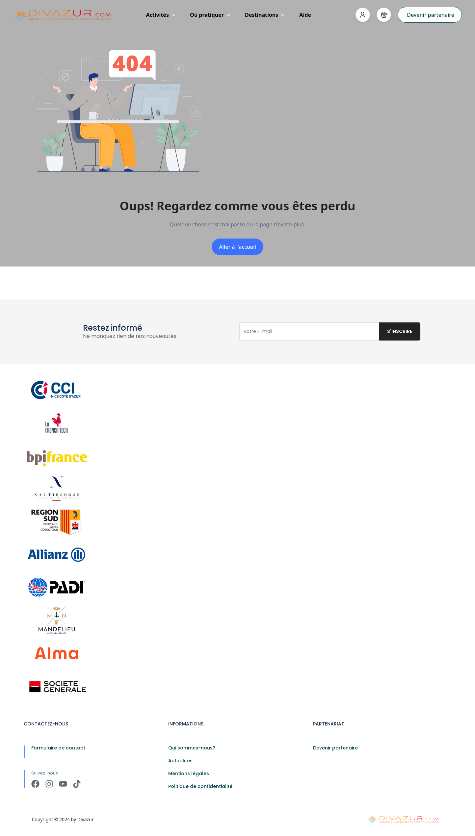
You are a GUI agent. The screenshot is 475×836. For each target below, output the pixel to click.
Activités (160, 14)
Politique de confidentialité (200, 786)
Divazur (85, 819)
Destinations (265, 14)
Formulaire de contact (58, 748)
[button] (384, 15)
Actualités (180, 760)
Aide (305, 14)
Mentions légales (188, 773)
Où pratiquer (210, 14)
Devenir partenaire (430, 14)
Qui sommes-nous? (191, 748)
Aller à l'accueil (237, 246)
